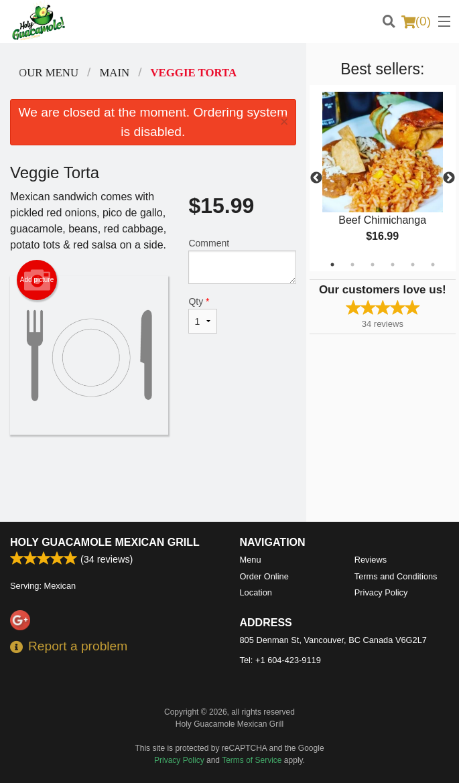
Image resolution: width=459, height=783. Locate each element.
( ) (416, 21)
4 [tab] (392, 264)
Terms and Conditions (396, 576)
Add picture (37, 280)
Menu (250, 560)
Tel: (280, 660)
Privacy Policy (381, 592)
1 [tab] (332, 264)
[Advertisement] (153, 478)
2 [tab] (352, 264)
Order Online (264, 576)
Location (256, 592)
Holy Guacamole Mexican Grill (105, 542)
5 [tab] (412, 264)
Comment (242, 261)
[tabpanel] (382, 178)
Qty (202, 315)
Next (449, 178)
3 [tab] (372, 264)
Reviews (370, 560)
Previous (316, 178)
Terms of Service (251, 760)
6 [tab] (433, 264)
